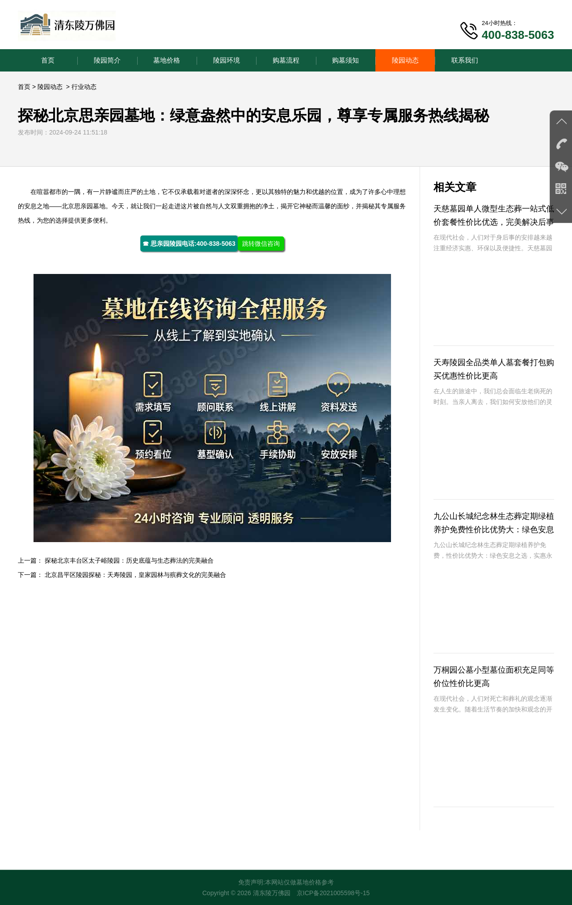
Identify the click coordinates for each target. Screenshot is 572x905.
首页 (48, 60)
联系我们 (464, 60)
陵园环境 (226, 60)
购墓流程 (286, 60)
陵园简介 (107, 60)
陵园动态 (405, 60)
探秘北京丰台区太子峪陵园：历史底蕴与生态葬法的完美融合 (129, 560)
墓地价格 (166, 60)
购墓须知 (345, 60)
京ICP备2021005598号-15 (333, 893)
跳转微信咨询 (261, 243)
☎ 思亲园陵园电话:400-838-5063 (189, 243)
